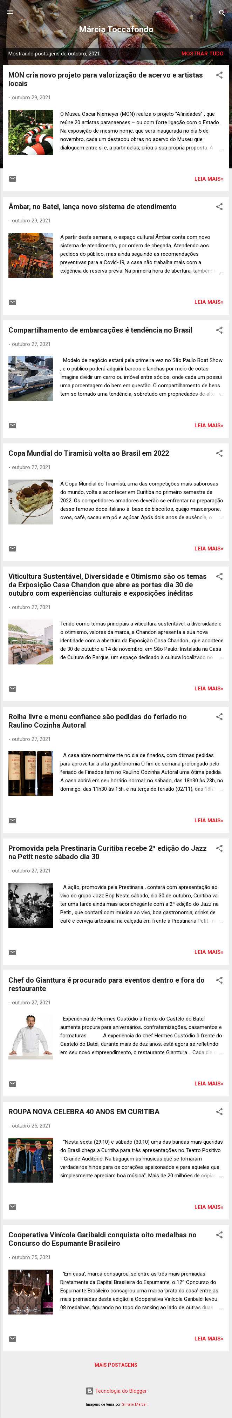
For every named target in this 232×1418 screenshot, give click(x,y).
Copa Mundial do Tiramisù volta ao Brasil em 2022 (88, 453)
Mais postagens (116, 1365)
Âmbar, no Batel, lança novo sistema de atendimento (92, 206)
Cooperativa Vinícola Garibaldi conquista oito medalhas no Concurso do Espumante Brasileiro (102, 1239)
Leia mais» (209, 179)
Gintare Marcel (134, 1404)
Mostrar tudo (203, 54)
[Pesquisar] (222, 14)
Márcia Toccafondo (116, 29)
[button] (219, 76)
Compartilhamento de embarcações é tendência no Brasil (100, 330)
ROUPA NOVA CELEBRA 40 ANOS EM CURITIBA (83, 1112)
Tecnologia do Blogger (116, 1391)
